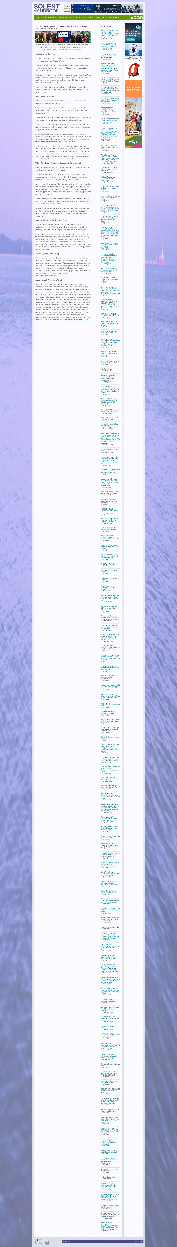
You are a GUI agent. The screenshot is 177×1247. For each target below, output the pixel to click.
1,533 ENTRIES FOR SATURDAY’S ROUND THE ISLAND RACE (109, 1073)
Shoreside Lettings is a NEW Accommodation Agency (109, 607)
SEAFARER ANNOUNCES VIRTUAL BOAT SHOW (110, 410)
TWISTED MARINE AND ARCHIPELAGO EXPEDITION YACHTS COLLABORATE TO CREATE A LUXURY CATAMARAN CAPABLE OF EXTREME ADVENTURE (109, 133)
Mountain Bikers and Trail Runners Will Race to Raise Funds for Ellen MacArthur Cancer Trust (110, 1197)
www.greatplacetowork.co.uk (77, 320)
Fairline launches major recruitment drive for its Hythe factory (109, 626)
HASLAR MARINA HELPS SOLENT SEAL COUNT (110, 778)
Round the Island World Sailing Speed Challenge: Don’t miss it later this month (110, 1119)
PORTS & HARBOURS (65, 17)
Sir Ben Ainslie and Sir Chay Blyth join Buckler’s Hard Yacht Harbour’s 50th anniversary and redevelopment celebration (110, 290)
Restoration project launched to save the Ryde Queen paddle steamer (110, 696)
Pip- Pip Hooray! (106, 369)
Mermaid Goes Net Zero (109, 418)
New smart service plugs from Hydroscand (109, 332)
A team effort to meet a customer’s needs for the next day (110, 279)
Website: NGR (138, 1241)
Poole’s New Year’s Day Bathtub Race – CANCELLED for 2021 (109, 425)
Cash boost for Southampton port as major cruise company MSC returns (110, 947)
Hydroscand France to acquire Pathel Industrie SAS (109, 147)
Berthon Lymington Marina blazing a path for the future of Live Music (110, 520)
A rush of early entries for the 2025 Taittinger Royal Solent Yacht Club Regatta (110, 79)
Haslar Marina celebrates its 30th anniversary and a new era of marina (110, 120)
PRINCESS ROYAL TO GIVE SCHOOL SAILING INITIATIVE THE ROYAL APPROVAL (109, 1130)
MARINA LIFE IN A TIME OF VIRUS (109, 571)
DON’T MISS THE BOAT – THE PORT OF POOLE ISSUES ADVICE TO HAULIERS (110, 401)
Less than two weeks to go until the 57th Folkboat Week (110, 197)
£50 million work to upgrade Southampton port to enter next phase (110, 647)
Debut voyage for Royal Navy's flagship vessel (109, 786)
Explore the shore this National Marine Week (108, 528)
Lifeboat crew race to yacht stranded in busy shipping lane (110, 686)
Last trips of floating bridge (110, 927)
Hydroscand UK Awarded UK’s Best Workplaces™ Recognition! (110, 99)
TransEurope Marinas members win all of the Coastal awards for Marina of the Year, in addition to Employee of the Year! (110, 158)
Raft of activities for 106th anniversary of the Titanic (110, 720)
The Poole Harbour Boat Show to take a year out (109, 492)
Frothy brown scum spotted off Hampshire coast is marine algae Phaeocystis (108, 1141)
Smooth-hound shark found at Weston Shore (110, 836)
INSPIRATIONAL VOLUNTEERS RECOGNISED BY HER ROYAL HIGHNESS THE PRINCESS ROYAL (109, 1226)
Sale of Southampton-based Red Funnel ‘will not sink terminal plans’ (110, 873)
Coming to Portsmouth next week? (110, 1064)
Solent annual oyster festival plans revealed (109, 1151)
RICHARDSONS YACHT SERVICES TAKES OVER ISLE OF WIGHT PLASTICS (110, 245)
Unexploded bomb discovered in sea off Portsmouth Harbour (108, 957)
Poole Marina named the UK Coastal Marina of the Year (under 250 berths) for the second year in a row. (110, 460)
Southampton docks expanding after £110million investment (110, 1018)
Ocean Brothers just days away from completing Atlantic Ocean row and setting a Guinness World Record (110, 748)
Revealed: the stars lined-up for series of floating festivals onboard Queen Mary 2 (110, 597)
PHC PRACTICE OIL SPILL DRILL (110, 450)
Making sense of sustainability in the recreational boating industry (108, 110)
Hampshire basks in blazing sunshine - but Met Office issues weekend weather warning (110, 1046)
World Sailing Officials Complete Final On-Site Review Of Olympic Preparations (109, 1160)
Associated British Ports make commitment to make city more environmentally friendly (110, 991)
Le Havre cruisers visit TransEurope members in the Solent (110, 169)
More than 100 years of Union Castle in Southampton (109, 677)
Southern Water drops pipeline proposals (108, 712)
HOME (38, 17)
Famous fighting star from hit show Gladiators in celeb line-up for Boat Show (110, 637)
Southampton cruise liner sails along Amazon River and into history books (110, 900)
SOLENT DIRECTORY (48, 17)
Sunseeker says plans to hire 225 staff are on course (110, 1008)
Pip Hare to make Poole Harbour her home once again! (109, 323)
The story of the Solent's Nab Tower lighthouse (109, 1082)
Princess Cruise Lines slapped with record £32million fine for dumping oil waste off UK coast (110, 935)
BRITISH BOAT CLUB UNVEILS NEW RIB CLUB (110, 315)
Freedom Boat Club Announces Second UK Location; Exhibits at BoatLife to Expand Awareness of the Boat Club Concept (109, 258)
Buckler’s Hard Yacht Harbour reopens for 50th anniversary (110, 353)
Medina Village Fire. (108, 1177)
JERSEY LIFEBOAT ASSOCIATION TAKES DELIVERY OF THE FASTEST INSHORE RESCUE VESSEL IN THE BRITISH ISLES (110, 304)
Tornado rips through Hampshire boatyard (108, 1000)
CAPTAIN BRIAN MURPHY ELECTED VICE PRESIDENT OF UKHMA (110, 471)
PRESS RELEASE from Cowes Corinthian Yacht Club (109, 510)
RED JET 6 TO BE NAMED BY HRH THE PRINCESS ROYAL (110, 1090)
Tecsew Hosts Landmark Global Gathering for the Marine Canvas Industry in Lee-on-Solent (110, 89)
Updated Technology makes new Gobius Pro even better (109, 178)
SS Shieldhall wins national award (110, 704)
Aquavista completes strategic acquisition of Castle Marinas (109, 269)
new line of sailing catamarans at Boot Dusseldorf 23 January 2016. (109, 1186)
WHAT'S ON (79, 17)
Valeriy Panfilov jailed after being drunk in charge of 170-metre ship (110, 919)
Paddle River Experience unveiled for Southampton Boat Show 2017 (110, 828)
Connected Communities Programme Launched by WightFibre (110, 546)
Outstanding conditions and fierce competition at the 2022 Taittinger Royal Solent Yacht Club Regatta (110, 207)
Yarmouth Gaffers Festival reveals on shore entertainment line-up (110, 864)
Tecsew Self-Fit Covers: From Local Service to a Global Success (109, 55)
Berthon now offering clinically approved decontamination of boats (110, 537)
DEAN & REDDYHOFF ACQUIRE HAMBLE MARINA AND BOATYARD (110, 883)
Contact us (113, 17)
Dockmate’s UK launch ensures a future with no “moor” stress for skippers (110, 617)
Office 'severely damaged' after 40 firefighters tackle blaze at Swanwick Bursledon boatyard (110, 1101)
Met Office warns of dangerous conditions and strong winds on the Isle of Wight (110, 796)
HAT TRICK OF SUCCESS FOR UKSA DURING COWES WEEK (110, 1035)
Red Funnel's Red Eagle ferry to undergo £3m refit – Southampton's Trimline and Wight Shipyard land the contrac (110, 808)
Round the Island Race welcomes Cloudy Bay (109, 891)
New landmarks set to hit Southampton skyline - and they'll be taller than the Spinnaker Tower (110, 979)
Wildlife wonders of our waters (109, 579)
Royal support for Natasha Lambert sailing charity (110, 1110)
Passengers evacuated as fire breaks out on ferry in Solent (110, 909)
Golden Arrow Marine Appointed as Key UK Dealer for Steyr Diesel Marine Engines (109, 45)
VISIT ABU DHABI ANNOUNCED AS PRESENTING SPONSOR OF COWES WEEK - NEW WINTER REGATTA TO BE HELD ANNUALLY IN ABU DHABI (110, 232)
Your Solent (100, 17)
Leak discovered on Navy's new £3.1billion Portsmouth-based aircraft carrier (110, 769)
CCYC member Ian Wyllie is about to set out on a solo (110, 188)
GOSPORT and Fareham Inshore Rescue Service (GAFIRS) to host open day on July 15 (110, 657)
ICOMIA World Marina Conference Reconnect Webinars (109, 501)
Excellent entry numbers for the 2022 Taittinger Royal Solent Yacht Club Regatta (109, 218)
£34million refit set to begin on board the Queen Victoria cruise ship (110, 854)
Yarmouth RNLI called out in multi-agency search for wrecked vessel (110, 729)
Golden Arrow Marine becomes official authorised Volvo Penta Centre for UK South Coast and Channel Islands (110, 389)
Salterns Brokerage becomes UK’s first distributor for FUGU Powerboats (108, 377)
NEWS (89, 17)
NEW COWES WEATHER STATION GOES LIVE (110, 362)
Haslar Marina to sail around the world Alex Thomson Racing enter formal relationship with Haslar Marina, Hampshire (110, 968)
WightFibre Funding (108, 564)
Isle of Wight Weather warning (108, 1027)
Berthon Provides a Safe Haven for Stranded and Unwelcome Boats (109, 556)
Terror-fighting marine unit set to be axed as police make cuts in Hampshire (110, 758)
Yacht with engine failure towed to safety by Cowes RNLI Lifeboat (110, 667)
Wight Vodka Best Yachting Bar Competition (110, 1206)
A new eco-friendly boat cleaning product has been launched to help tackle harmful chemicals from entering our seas (110, 342)
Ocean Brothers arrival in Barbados (110, 737)
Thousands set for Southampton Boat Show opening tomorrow (109, 818)
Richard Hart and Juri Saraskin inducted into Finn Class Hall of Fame (110, 1214)
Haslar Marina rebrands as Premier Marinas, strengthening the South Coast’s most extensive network (110, 34)
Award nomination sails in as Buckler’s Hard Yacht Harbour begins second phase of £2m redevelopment (110, 482)
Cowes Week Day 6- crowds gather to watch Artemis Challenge (109, 1056)
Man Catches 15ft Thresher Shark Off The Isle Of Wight (109, 845)
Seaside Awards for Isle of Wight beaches (110, 1170)
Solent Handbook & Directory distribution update (108, 587)
